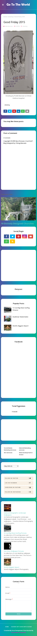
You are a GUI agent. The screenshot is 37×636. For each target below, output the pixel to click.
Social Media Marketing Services (10, 449)
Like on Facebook (19, 483)
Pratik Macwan (9, 26)
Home (5, 17)
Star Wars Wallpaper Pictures (14, 551)
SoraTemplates (17, 630)
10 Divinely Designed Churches (17, 223)
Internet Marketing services (25, 449)
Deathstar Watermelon (20, 317)
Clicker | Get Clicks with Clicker (21, 626)
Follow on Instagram (19, 492)
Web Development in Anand (26, 454)
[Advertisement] (16, 265)
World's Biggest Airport (21, 326)
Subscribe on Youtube (19, 487)
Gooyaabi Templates (18, 632)
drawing (10, 17)
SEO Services (8, 453)
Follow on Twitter (19, 478)
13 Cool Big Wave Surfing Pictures (21, 309)
